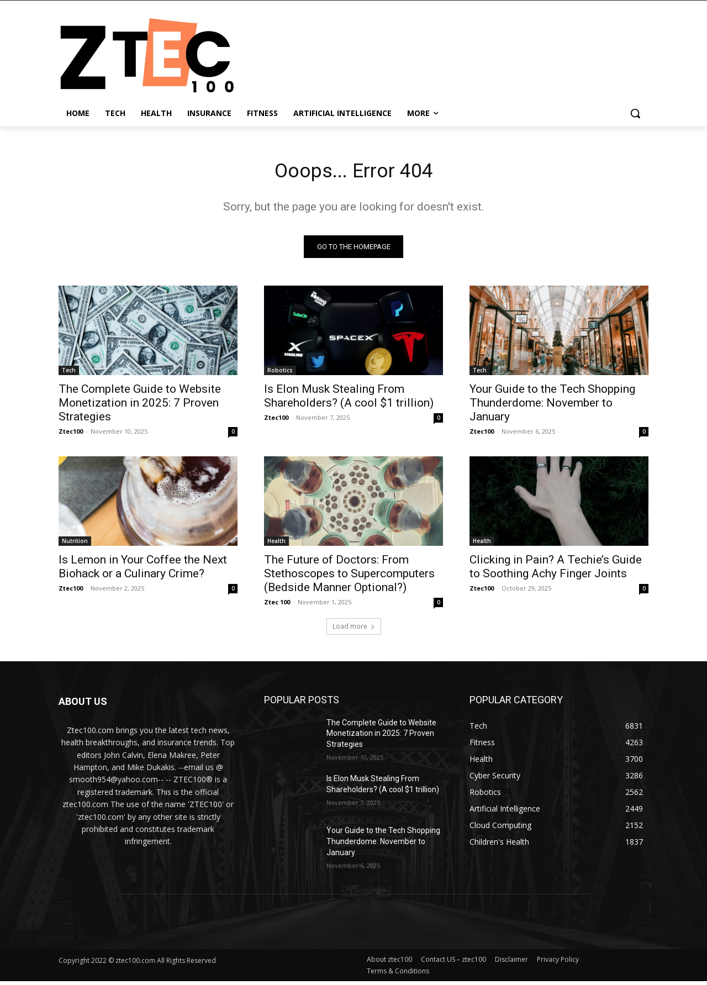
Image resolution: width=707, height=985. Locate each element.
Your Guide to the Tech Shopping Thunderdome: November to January (552, 406)
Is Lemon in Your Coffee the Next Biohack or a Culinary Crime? (143, 569)
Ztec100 (71, 434)
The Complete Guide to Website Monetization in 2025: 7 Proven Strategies (140, 406)
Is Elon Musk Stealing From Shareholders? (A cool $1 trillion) (349, 399)
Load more (354, 629)
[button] (635, 113)
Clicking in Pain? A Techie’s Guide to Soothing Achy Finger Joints (555, 569)
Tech (69, 373)
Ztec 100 (277, 605)
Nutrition (75, 544)
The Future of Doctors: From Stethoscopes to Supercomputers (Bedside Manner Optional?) (349, 576)
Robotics (280, 373)
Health (276, 544)
